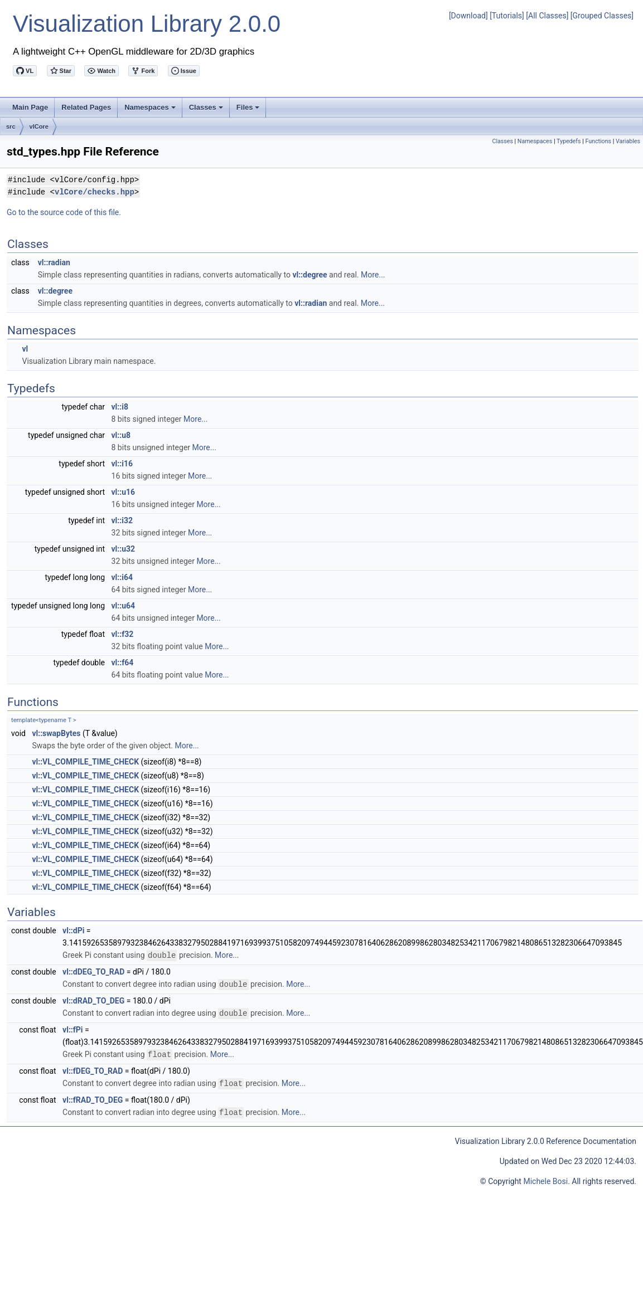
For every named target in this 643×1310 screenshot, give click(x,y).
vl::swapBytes (56, 733)
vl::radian (54, 262)
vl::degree (309, 274)
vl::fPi (72, 1028)
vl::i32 (122, 520)
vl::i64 (122, 577)
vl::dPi (73, 930)
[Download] (468, 15)
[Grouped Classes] (602, 15)
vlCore (39, 126)
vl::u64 (124, 605)
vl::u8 (121, 435)
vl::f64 (123, 662)
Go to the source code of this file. (64, 212)
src (11, 126)
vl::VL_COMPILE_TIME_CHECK (85, 761)
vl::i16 (122, 463)
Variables (628, 141)
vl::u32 (124, 548)
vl (25, 348)
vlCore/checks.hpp (94, 192)
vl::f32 (123, 634)
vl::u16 (124, 492)
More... (373, 274)
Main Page (30, 107)
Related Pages (86, 107)
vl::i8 (120, 406)
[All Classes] (547, 15)
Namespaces (150, 110)
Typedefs (569, 141)
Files (249, 110)
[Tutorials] (507, 15)
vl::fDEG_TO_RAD (92, 1068)
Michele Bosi (545, 1177)
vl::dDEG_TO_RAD (93, 971)
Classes (207, 110)
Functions (598, 141)
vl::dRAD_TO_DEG (93, 999)
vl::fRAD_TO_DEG (92, 1097)
